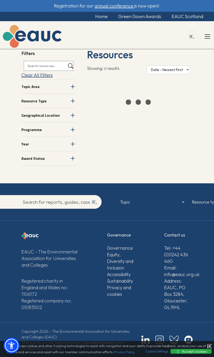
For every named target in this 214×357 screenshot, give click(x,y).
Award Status (33, 158)
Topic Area (30, 86)
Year (25, 144)
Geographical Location (40, 115)
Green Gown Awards (139, 16)
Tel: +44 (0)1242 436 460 (176, 254)
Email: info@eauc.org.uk (178, 271)
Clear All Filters (37, 75)
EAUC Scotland (187, 16)
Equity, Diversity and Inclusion (120, 261)
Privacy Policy (124, 352)
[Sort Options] (168, 69)
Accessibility (119, 274)
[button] (11, 345)
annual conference (114, 6)
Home (101, 16)
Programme (31, 129)
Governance (120, 248)
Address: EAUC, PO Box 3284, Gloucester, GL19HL (176, 294)
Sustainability (120, 281)
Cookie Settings (157, 351)
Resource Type (34, 101)
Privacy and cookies (119, 291)
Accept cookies (191, 351)
